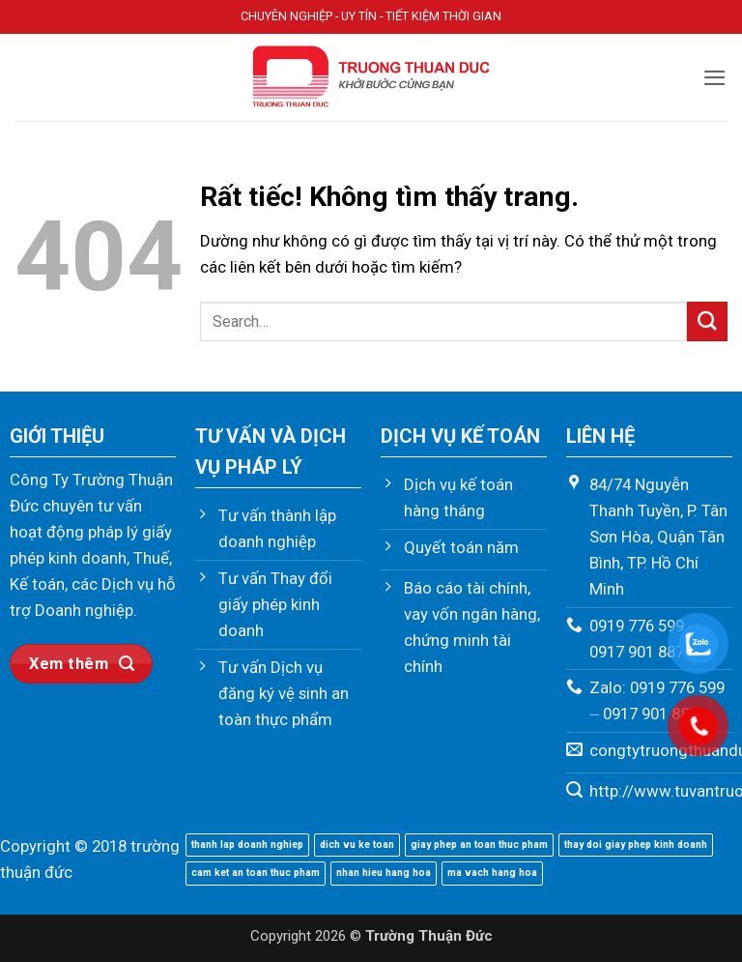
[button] (715, 77)
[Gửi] (707, 321)
